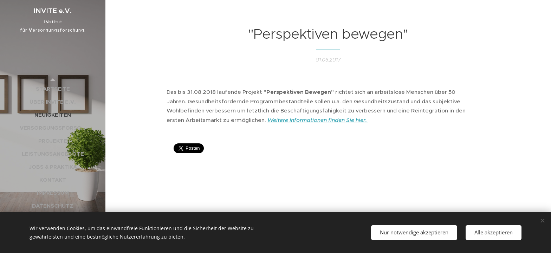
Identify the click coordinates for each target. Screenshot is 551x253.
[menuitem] (52, 89)
